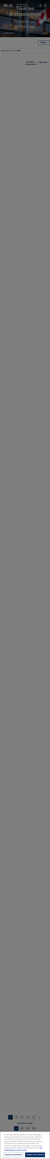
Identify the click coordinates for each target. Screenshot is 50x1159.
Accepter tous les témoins (35, 1155)
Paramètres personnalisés (13, 1155)
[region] (25, 1145)
